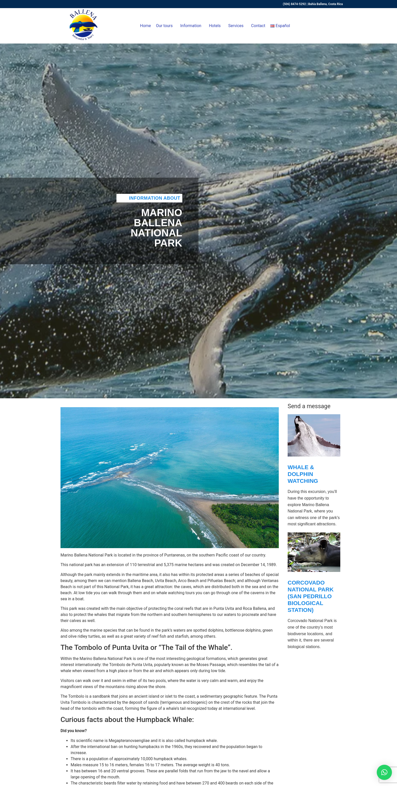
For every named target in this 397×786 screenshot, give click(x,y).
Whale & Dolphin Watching (303, 474)
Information (192, 25)
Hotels (216, 25)
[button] (384, 772)
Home (145, 25)
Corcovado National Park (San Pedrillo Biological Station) (311, 596)
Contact (258, 25)
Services (237, 25)
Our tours (165, 25)
